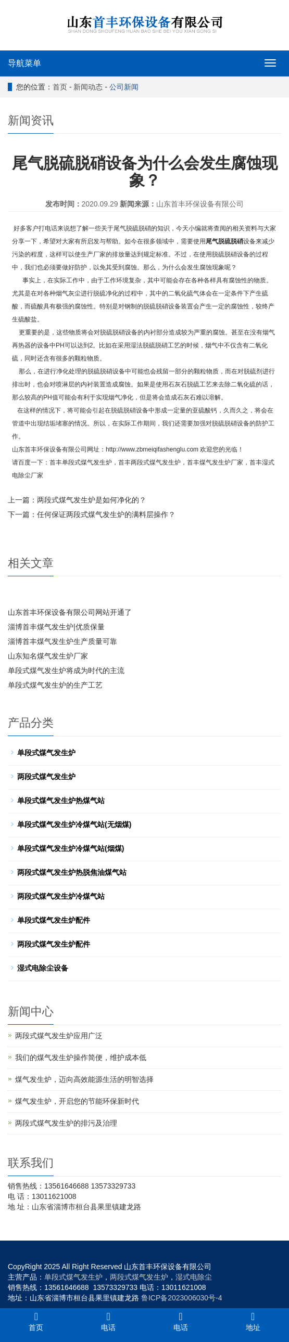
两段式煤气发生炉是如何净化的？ (91, 500)
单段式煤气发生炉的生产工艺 (55, 685)
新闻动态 (88, 87)
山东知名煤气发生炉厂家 (48, 656)
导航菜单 (24, 63)
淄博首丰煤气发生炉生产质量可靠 (62, 641)
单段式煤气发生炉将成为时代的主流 (66, 670)
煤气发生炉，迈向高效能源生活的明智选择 (84, 1079)
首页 (60, 87)
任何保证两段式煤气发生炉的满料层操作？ (106, 514)
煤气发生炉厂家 (221, 462)
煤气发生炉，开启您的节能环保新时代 (77, 1101)
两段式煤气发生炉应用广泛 (59, 1035)
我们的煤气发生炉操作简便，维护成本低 (80, 1057)
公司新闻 (124, 87)
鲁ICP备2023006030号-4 (181, 1298)
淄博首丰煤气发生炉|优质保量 (56, 627)
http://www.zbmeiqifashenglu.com (152, 449)
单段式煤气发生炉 (87, 462)
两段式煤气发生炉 (156, 462)
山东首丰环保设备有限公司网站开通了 (70, 612)
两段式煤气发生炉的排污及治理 (66, 1123)
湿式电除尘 (193, 1277)
